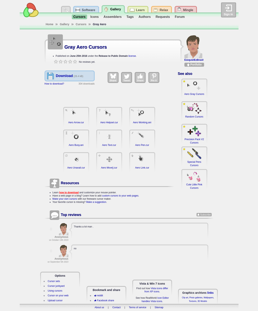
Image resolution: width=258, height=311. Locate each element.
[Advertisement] (109, 94)
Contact (116, 307)
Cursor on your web (58, 295)
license (132, 56)
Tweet (126, 77)
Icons (94, 16)
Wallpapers (208, 298)
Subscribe (205, 214)
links (210, 292)
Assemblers (113, 16)
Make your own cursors (65, 198)
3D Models (202, 301)
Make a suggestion (96, 202)
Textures (193, 301)
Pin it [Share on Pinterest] (154, 77)
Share (113, 77)
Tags (130, 16)
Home (50, 24)
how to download (69, 192)
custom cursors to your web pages (120, 195)
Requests (163, 16)
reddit (98, 295)
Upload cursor (55, 300)
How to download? (54, 83)
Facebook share (104, 300)
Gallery (64, 24)
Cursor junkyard (56, 286)
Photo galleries (196, 298)
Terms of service (137, 307)
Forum (180, 16)
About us (99, 307)
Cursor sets (54, 281)
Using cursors (55, 290)
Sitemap (159, 307)
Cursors (79, 16)
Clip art (185, 298)
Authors (144, 16)
